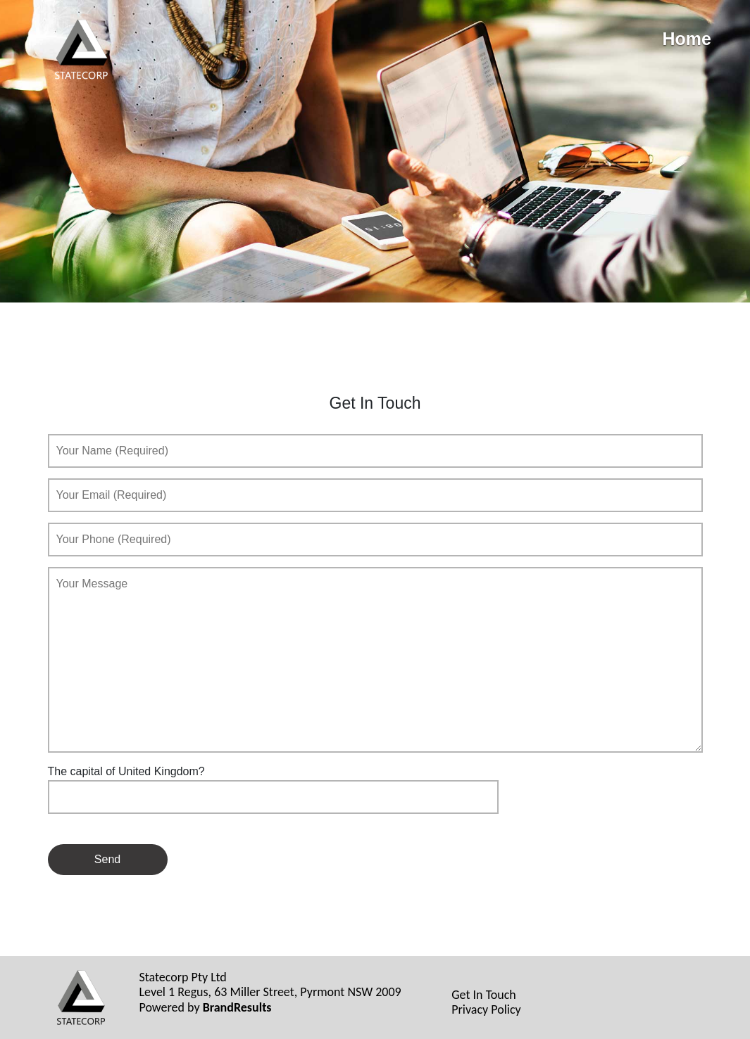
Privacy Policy (485, 1009)
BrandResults (237, 1007)
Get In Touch (483, 995)
